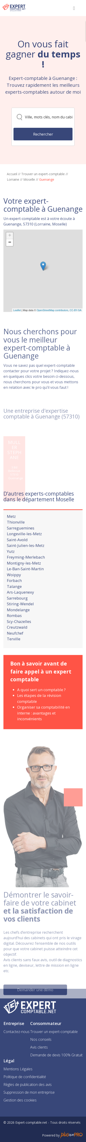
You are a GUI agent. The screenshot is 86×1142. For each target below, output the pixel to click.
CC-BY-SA (75, 329)
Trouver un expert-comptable (43, 174)
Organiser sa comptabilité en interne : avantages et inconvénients (43, 724)
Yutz (11, 562)
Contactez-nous (16, 1031)
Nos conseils (40, 1039)
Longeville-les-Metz (24, 545)
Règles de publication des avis (27, 1084)
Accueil (12, 174)
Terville (13, 650)
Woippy (14, 585)
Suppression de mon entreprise (29, 1092)
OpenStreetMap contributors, (53, 329)
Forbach (14, 591)
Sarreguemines (20, 539)
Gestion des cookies (20, 1100)
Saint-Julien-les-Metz (25, 556)
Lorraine (13, 179)
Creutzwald (17, 638)
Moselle (29, 179)
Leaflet (17, 329)
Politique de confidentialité (24, 1076)
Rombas (14, 626)
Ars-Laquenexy (20, 603)
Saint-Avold (17, 550)
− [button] (9, 262)
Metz (11, 527)
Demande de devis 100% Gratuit (56, 1055)
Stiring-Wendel (20, 615)
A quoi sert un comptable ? (41, 700)
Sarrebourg (17, 609)
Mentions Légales (17, 1068)
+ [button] (9, 255)
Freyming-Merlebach (26, 568)
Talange (14, 597)
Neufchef (15, 644)
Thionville (16, 533)
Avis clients (39, 1047)
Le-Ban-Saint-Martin (25, 580)
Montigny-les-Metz (24, 574)
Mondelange (18, 620)
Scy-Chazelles (19, 632)
